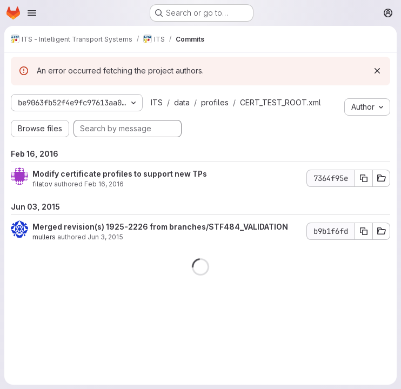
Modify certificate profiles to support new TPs (119, 173)
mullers (44, 237)
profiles (215, 102)
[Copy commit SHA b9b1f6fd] (363, 231)
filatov (42, 184)
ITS (157, 102)
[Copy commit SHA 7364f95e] (363, 178)
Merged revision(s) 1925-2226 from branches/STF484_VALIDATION (160, 226)
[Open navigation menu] (32, 13)
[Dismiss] (377, 70)
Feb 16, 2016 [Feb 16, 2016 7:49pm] (104, 184)
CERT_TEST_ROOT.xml (280, 102)
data (182, 102)
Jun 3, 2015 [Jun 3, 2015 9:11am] (105, 237)
